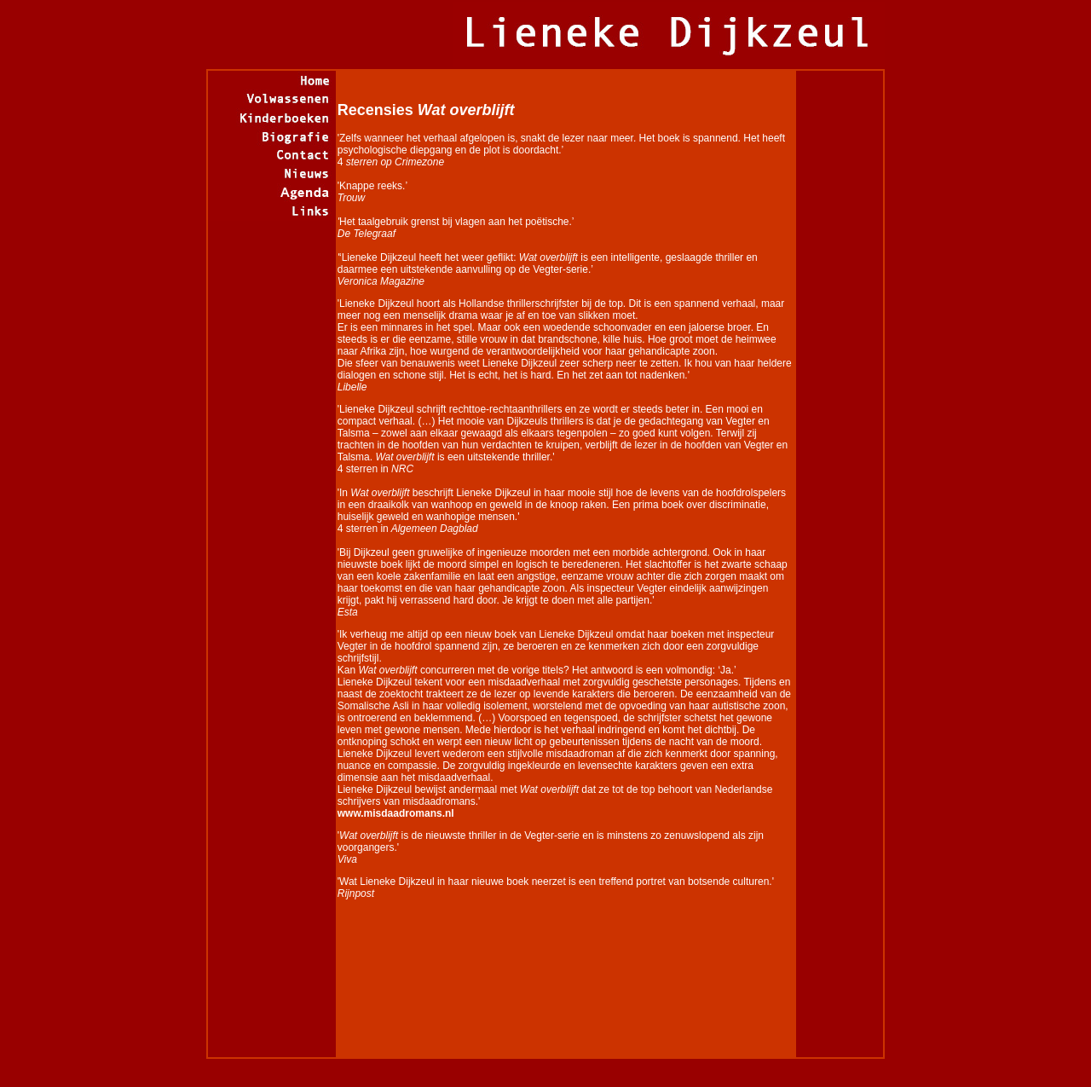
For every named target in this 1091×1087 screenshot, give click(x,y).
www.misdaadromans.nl (396, 813)
